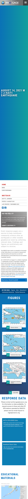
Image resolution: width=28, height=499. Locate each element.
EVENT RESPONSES (6, 190)
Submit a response (8, 225)
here (23, 423)
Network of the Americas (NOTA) (16, 266)
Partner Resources (20, 292)
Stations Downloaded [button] (10, 280)
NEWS (3, 187)
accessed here (10, 448)
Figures (13, 290)
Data (17, 290)
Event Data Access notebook (12, 424)
